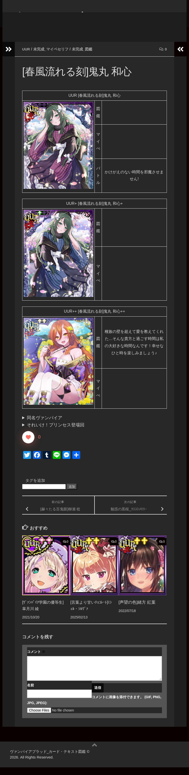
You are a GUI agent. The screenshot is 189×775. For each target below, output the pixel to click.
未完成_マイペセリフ (53, 56)
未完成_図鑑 (86, 56)
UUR (26, 56)
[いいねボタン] (28, 444)
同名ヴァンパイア (44, 425)
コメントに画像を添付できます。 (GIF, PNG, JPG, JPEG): (94, 707)
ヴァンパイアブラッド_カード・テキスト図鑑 (91, 24)
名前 (30, 693)
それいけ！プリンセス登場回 (55, 432)
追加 (72, 494)
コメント (36, 659)
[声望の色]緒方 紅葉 (137, 610)
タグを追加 (35, 488)
